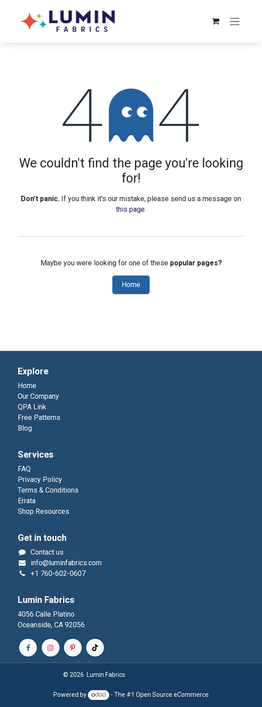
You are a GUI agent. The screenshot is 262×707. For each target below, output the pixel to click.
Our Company (38, 396)
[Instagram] (51, 647)
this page (130, 209)
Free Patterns (39, 417)
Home (131, 285)
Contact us (47, 552)
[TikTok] (95, 647)
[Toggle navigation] (234, 21)
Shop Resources (43, 511)
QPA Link (32, 407)
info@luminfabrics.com (66, 563)
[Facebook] (28, 647)
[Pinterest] (73, 647)
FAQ (24, 469)
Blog (25, 428)
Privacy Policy (40, 479)
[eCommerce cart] (215, 21)
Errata (27, 501)
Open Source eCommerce (172, 694)
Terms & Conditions (48, 490)
